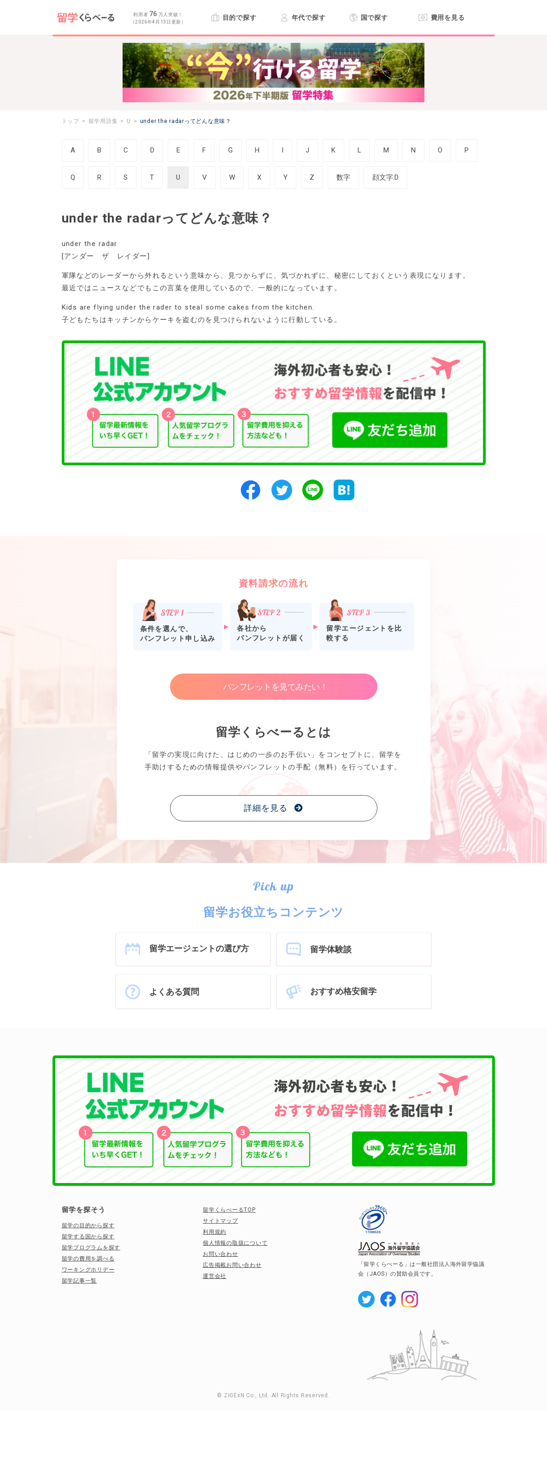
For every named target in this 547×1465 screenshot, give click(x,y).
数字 (343, 177)
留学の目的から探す (88, 1225)
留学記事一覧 (79, 1280)
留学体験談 (331, 949)
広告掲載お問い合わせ (232, 1265)
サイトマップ (220, 1221)
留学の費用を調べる (88, 1258)
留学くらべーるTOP (229, 1210)
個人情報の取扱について (235, 1243)
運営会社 (214, 1276)
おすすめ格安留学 (343, 991)
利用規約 (214, 1232)
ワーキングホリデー (88, 1269)
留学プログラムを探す (91, 1247)
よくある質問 (174, 991)
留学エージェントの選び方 (199, 948)
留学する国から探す (88, 1236)
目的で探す (234, 17)
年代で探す (303, 17)
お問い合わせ (220, 1254)
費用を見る (441, 17)
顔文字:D (385, 177)
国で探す (368, 17)
